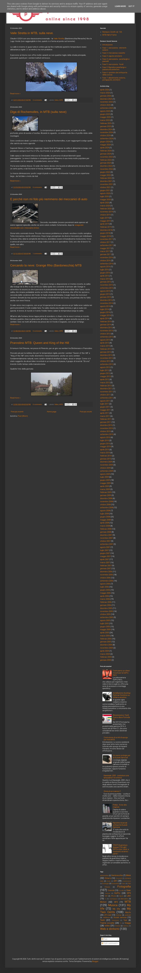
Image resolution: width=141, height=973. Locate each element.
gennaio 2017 (105, 254)
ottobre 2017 (105, 242)
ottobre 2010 (105, 431)
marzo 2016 (105, 279)
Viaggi (128, 923)
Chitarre (108, 878)
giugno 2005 (105, 627)
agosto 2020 (105, 193)
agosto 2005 (105, 620)
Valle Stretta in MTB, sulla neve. (32, 33)
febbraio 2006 (105, 602)
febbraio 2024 (105, 151)
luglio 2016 (104, 270)
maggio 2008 (105, 520)
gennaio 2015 (105, 297)
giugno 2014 (105, 312)
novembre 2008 (106, 501)
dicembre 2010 (106, 425)
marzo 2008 (105, 526)
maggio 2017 (105, 248)
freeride (111, 890)
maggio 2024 (105, 145)
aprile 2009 (104, 486)
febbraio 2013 (105, 349)
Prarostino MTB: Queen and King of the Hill (39, 342)
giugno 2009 (105, 480)
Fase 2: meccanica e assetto (113, 53)
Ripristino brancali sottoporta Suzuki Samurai (120, 825)
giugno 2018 (105, 233)
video (107, 925)
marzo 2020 (105, 206)
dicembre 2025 (106, 99)
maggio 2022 (105, 175)
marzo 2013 (105, 346)
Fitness (107, 887)
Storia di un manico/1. (112, 791)
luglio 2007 (104, 550)
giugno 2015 (105, 294)
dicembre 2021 (106, 181)
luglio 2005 (104, 623)
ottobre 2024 (105, 135)
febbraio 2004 (105, 657)
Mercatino (124, 899)
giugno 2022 (105, 172)
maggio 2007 (105, 556)
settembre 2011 (106, 398)
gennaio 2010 (105, 459)
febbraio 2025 (105, 123)
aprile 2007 (104, 559)
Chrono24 (119, 878)
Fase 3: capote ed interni (112, 56)
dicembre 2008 (106, 498)
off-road (107, 915)
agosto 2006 (105, 584)
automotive (104, 875)
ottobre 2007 (105, 541)
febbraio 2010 (105, 456)
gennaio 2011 (105, 422)
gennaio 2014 (105, 325)
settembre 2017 (106, 245)
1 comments (37, 254)
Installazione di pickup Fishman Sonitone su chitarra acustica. (122, 695)
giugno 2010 (105, 444)
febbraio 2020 (105, 209)
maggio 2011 (105, 410)
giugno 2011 (105, 407)
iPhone (113, 896)
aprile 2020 (104, 203)
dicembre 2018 (106, 230)
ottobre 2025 (105, 105)
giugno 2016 (105, 273)
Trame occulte (107, 923)
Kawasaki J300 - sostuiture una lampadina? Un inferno (116, 776)
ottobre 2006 (105, 578)
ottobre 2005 (105, 614)
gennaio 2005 (105, 642)
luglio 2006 (104, 587)
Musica (113, 905)
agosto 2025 (105, 111)
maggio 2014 (105, 315)
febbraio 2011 (105, 419)
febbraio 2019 (105, 227)
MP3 (116, 902)
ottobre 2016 (105, 261)
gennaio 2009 (105, 495)
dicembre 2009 (106, 462)
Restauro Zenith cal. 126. (112, 32)
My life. (116, 909)
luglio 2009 (104, 477)
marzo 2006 (105, 599)
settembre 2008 (106, 507)
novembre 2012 (106, 358)
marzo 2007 (105, 562)
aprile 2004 (104, 651)
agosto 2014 (105, 306)
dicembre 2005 (106, 608)
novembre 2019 (106, 212)
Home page (51, 412)
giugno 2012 (105, 373)
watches (125, 926)
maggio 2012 (105, 376)
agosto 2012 (105, 367)
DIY (115, 881)
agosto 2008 (105, 511)
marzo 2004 (105, 654)
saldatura (106, 917)
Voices (117, 926)
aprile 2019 (104, 224)
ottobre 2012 (105, 361)
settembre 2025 (106, 108)
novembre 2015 (106, 285)
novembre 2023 (106, 157)
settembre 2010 (106, 434)
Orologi (118, 915)
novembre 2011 (106, 392)
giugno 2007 (105, 553)
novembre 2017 (106, 239)
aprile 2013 (104, 343)
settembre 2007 (106, 544)
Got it (131, 6)
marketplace (113, 899)
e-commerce (126, 881)
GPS (129, 893)
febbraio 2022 (105, 178)
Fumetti (121, 890)
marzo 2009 (105, 489)
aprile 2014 (104, 318)
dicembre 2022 (106, 166)
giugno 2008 (105, 517)
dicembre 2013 (106, 328)
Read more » (15, 94)
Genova (107, 893)
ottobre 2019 (105, 215)
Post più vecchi (86, 412)
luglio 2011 (104, 404)
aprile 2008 (104, 523)
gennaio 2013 (105, 352)
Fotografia (124, 886)
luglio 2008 (104, 514)
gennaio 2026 (105, 96)
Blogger (95, 961)
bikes (57, 100)
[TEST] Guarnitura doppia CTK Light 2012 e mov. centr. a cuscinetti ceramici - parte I (121, 849)
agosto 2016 (105, 267)
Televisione (115, 920)
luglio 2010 (104, 440)
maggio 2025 (105, 117)
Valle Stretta (59, 38)
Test (125, 920)
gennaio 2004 (105, 660)
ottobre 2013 (105, 334)
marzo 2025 (105, 120)
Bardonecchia (117, 875)
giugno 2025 (105, 114)
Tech (102, 920)
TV (120, 923)
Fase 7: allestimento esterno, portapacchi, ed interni (114, 79)
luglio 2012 (104, 370)
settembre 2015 (106, 288)
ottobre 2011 (105, 395)
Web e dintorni (109, 928)
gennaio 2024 (105, 154)
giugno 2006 (105, 590)
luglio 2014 (104, 309)
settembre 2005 (106, 617)
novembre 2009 (106, 465)
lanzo (121, 896)
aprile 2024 (104, 148)
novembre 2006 (106, 575)
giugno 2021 (105, 190)
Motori (103, 902)
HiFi (106, 896)
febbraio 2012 (105, 386)
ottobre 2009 (105, 468)
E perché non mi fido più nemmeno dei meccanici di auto (48, 199)
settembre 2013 (106, 337)
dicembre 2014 (106, 300)
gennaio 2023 (105, 163)
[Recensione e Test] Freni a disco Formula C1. (121, 717)
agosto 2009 (105, 474)
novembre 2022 (106, 169)
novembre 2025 (106, 102)
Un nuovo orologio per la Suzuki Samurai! (121, 756)
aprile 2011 (104, 413)
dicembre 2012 (106, 355)
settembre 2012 (106, 364)
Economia (115, 883)
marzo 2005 (105, 636)
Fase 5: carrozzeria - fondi (112, 64)
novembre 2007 (106, 538)
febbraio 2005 (105, 639)
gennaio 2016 (105, 282)
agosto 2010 (105, 437)
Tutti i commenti (109, 943)
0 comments (37, 100)
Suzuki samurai (120, 917)
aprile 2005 (104, 633)
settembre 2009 (106, 471)
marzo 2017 (105, 251)
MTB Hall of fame (109, 35)
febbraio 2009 (105, 492)
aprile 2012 (104, 379)
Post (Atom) (23, 416)
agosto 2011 (105, 401)
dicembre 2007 (106, 535)
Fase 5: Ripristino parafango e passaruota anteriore (114, 68)
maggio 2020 (105, 200)
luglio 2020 (104, 196)
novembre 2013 (106, 331)
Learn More (120, 6)
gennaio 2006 (105, 605)
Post (104, 939)
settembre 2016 (106, 264)
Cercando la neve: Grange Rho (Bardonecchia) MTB (46, 265)
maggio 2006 (105, 593)
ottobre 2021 (105, 187)
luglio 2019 (104, 218)
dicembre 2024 (106, 129)
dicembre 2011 (106, 389)
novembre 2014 (106, 303)
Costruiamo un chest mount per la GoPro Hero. (121, 673)
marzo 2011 (105, 416)
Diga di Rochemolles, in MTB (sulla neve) (38, 112)
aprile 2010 (104, 450)
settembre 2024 (106, 139)
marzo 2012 (105, 383)
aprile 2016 (104, 276)
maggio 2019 (105, 221)
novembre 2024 (106, 132)
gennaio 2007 (105, 568)
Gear (128, 890)
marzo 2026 (105, 93)
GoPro (117, 893)
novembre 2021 (106, 184)
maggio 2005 (105, 630)
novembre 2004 (106, 648)
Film (129, 883)
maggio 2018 (105, 236)
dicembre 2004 (106, 645)
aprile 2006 (104, 596)
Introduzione (107, 45)
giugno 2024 (105, 142)
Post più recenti (17, 412)
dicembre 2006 (106, 572)
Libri (129, 895)
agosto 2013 (105, 340)
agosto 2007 (105, 547)
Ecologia (105, 883)
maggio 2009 (105, 483)
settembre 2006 (106, 581)
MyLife (128, 912)
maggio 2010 (105, 446)
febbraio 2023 (105, 160)
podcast (128, 915)
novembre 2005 (106, 611)
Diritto (108, 881)
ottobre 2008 (105, 505)
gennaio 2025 (105, 126)
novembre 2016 (106, 257)
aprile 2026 (104, 90)
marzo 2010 (105, 453)
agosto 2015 (105, 291)
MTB (61, 100)
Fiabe (123, 883)
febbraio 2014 (105, 322)
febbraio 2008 (105, 529)
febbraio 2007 (105, 566)
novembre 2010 (106, 428)
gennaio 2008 (105, 532)
